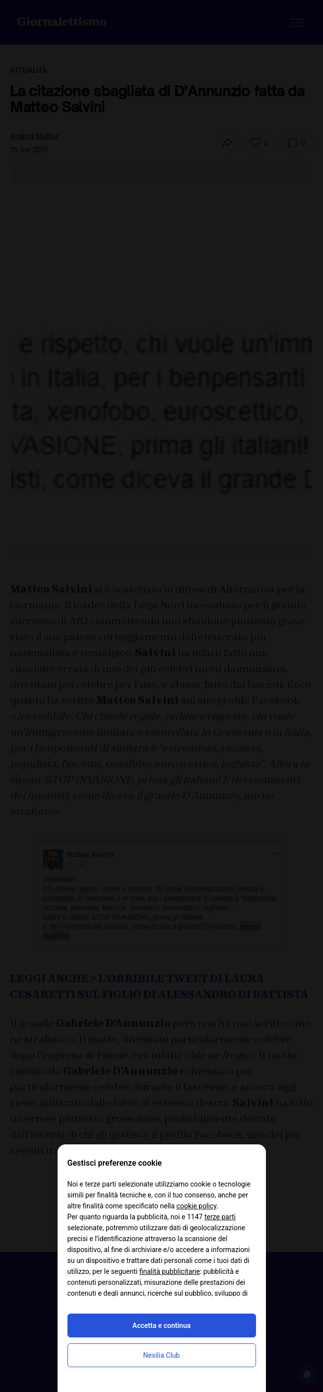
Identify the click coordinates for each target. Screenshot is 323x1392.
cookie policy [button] (197, 1206)
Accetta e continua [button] (161, 1325)
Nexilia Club (161, 1355)
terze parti (220, 1217)
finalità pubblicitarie (169, 1271)
